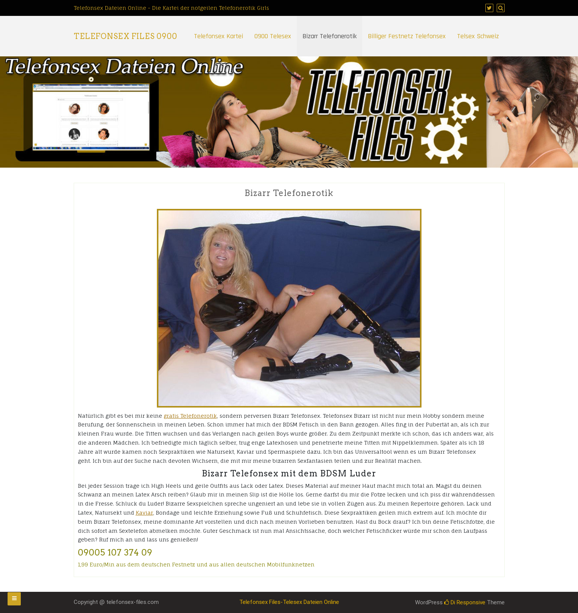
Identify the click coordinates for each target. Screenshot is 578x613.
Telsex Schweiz (478, 36)
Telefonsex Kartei (218, 36)
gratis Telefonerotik (190, 415)
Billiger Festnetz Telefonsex (407, 36)
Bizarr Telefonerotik (329, 36)
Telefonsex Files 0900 (125, 36)
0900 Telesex (272, 36)
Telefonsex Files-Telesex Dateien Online (289, 602)
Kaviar (144, 512)
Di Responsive (464, 602)
